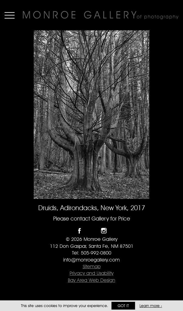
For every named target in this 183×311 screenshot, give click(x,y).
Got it (123, 305)
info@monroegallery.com (91, 260)
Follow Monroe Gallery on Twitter (91, 230)
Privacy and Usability (91, 273)
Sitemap (92, 266)
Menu (10, 15)
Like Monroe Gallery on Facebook (79, 230)
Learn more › (151, 305)
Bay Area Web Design (91, 280)
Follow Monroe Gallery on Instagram (103, 230)
